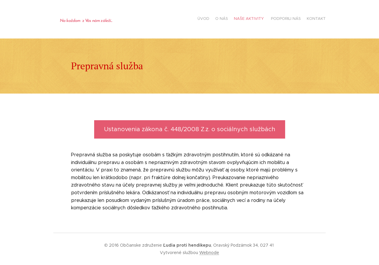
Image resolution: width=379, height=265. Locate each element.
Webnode (209, 252)
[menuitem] (303, 19)
